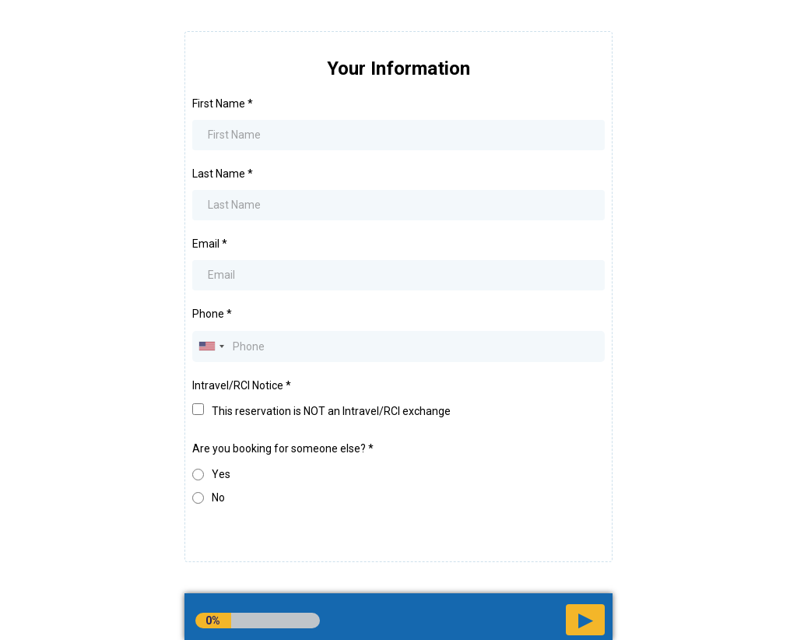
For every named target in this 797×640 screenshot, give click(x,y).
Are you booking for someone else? (283, 448)
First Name (222, 103)
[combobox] (211, 346)
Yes (221, 474)
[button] (585, 619)
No (218, 497)
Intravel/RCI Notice (241, 385)
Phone (212, 314)
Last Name (222, 173)
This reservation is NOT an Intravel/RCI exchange (331, 411)
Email (209, 243)
